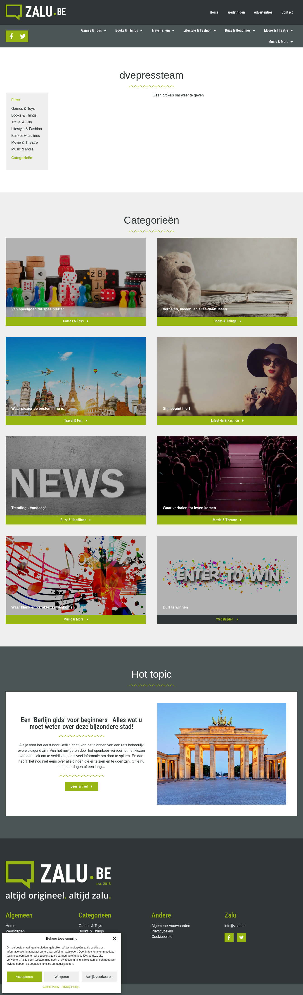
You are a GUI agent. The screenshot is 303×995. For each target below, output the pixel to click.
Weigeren (61, 977)
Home (214, 12)
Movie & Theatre (278, 30)
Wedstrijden (236, 12)
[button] (114, 938)
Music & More (280, 42)
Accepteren (24, 977)
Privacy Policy (70, 986)
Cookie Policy (51, 986)
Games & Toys (93, 30)
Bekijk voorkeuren (99, 977)
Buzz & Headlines (240, 30)
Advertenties (263, 12)
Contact (287, 12)
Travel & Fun (163, 30)
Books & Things (128, 30)
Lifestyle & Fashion (199, 30)
